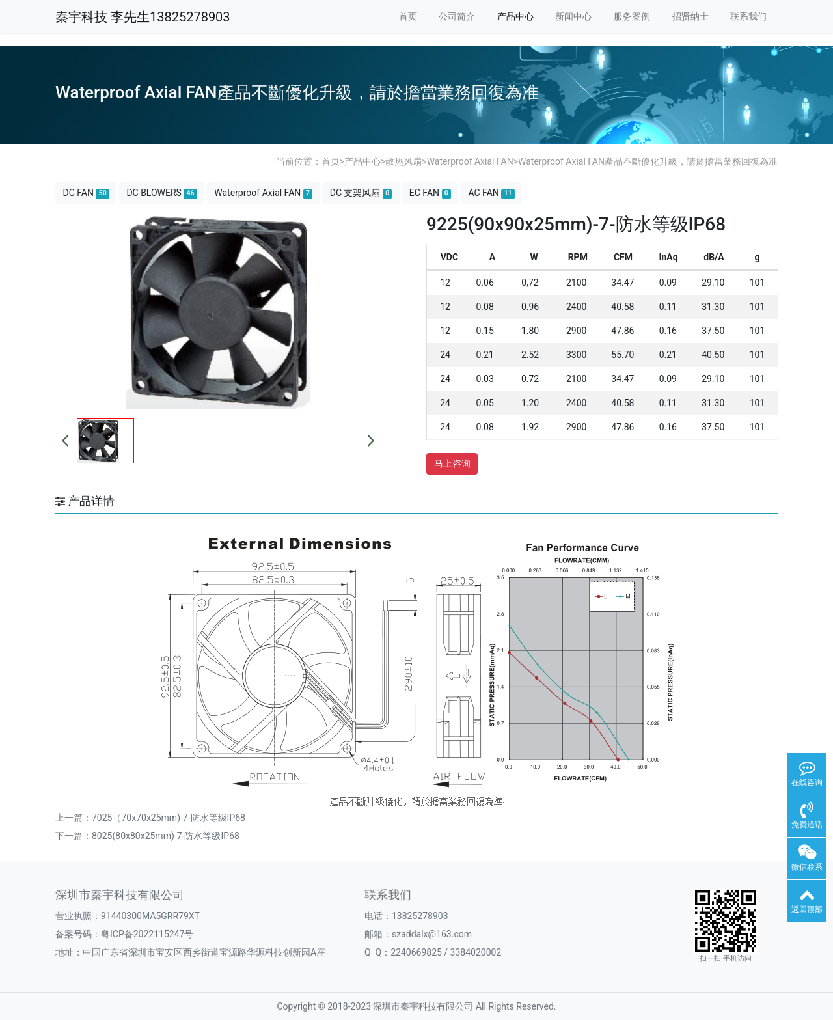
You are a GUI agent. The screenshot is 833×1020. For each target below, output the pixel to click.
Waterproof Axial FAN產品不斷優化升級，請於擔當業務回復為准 (648, 161)
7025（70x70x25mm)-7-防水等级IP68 (168, 817)
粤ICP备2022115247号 (147, 934)
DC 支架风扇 (361, 193)
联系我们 (748, 16)
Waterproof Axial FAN (470, 161)
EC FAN (430, 193)
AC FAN (491, 193)
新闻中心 (573, 16)
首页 (408, 16)
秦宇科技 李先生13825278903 (142, 17)
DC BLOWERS (161, 193)
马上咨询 (452, 463)
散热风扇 (403, 161)
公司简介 (457, 16)
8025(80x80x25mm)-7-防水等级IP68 (165, 836)
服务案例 (632, 16)
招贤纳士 (690, 16)
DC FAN (86, 193)
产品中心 (515, 16)
